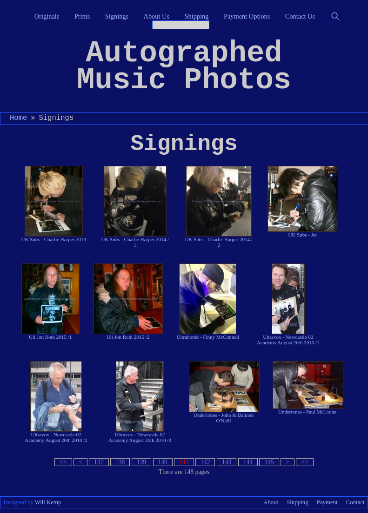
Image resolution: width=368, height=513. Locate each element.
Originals (47, 16)
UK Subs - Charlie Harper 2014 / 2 (218, 207)
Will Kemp (48, 502)
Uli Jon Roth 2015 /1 (50, 301)
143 (226, 462)
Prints (82, 16)
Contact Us (300, 16)
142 (205, 462)
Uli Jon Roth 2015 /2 (128, 301)
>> (304, 462)
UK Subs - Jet (302, 201)
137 (98, 462)
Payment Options (247, 16)
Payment (327, 502)
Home (18, 118)
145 (269, 462)
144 (248, 462)
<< (63, 462)
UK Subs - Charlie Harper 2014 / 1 (134, 207)
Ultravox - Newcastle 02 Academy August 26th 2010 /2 (56, 402)
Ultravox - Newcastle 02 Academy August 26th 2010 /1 (288, 304)
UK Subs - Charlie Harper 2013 (54, 204)
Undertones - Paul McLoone (307, 387)
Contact (355, 502)
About (270, 502)
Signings (116, 16)
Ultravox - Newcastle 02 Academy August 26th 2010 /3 (139, 402)
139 (141, 462)
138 (120, 462)
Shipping (197, 16)
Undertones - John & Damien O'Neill (224, 392)
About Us (157, 16)
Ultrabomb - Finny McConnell (208, 301)
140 (162, 462)
